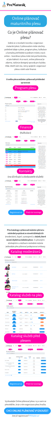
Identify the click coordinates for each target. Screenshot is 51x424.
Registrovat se (16, 212)
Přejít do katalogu (33, 212)
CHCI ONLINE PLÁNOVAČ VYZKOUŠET (27, 410)
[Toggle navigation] (45, 4)
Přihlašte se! (34, 416)
